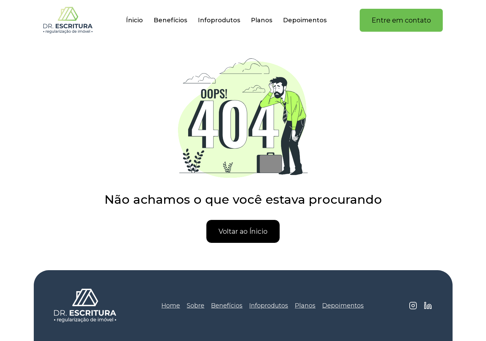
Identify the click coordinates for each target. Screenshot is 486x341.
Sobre (195, 305)
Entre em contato (401, 20)
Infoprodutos (219, 20)
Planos (261, 20)
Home (170, 305)
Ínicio (134, 20)
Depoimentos (305, 20)
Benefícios (170, 20)
